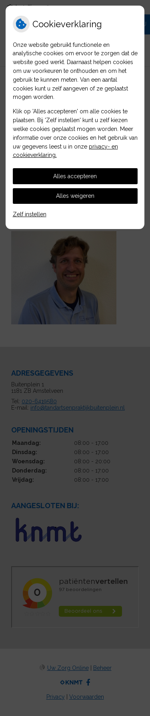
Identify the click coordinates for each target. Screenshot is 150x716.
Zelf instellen (29, 214)
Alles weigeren (75, 196)
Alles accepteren (75, 176)
